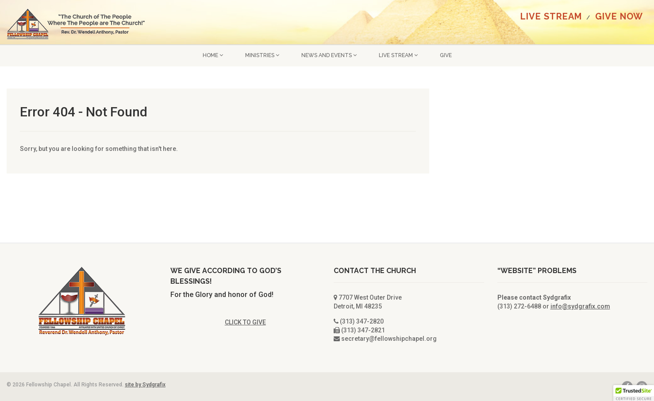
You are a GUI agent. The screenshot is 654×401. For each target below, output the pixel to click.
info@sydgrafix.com (580, 306)
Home (213, 55)
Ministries (262, 55)
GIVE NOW (619, 16)
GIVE (446, 55)
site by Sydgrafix (145, 385)
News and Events (329, 55)
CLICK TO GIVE (245, 322)
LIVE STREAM (551, 16)
